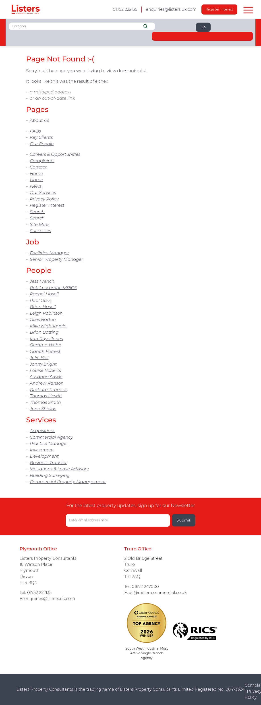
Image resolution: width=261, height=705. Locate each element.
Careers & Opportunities (55, 154)
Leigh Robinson (46, 313)
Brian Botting (44, 332)
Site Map (39, 224)
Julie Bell (39, 357)
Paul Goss (40, 300)
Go (203, 27)
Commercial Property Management (68, 481)
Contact (38, 167)
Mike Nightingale (48, 325)
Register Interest (219, 9)
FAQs (35, 131)
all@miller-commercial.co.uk (158, 592)
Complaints (42, 160)
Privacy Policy (44, 199)
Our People (42, 143)
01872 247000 (145, 586)
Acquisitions (42, 430)
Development (44, 456)
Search (37, 211)
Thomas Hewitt (46, 395)
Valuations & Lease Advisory (59, 468)
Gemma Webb (45, 344)
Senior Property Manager (56, 259)
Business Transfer (48, 462)
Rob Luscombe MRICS (53, 287)
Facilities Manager (49, 252)
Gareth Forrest (45, 351)
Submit (184, 520)
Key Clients (41, 137)
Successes (40, 230)
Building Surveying (50, 475)
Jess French (42, 281)
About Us (39, 120)
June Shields (43, 408)
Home (36, 173)
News (35, 186)
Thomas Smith (45, 402)
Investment (42, 449)
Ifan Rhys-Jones (46, 338)
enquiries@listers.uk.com (171, 9)
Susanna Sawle (46, 376)
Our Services (43, 192)
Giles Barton (43, 319)
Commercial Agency (51, 437)
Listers (25, 9)
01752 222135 (39, 592)
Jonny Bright (43, 364)
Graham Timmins (48, 389)
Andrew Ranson (47, 383)
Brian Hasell (43, 306)
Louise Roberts (45, 370)
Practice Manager (49, 443)
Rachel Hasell (44, 294)
